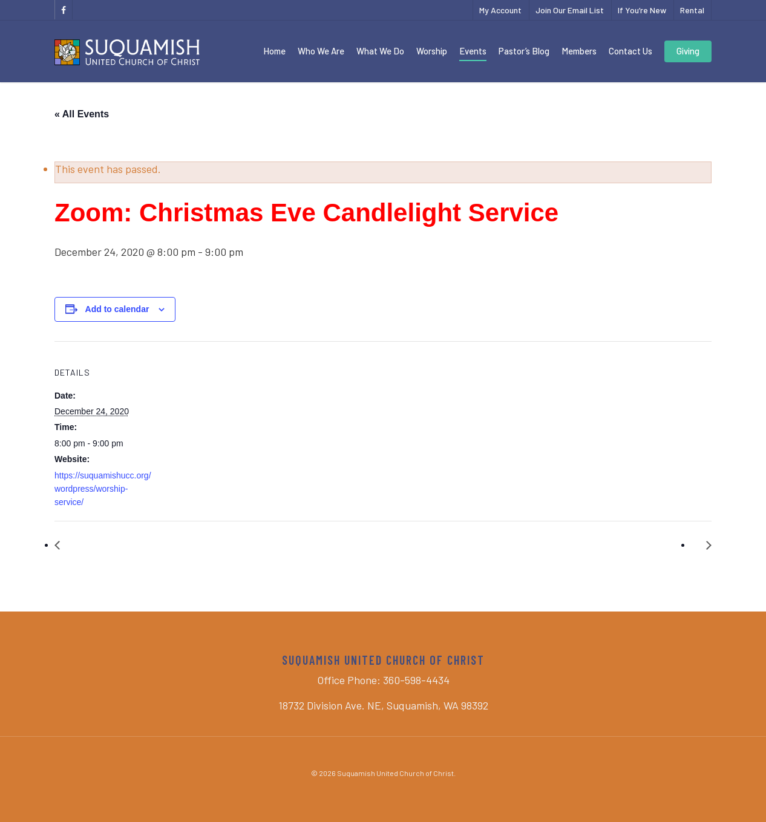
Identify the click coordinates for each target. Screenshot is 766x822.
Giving (687, 50)
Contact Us (630, 50)
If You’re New (642, 10)
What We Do (380, 50)
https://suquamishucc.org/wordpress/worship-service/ (102, 489)
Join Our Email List (569, 10)
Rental (692, 10)
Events (472, 50)
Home (274, 50)
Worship (431, 50)
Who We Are (321, 50)
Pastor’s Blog (524, 50)
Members (579, 50)
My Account (500, 10)
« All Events (81, 114)
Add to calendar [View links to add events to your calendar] (117, 309)
